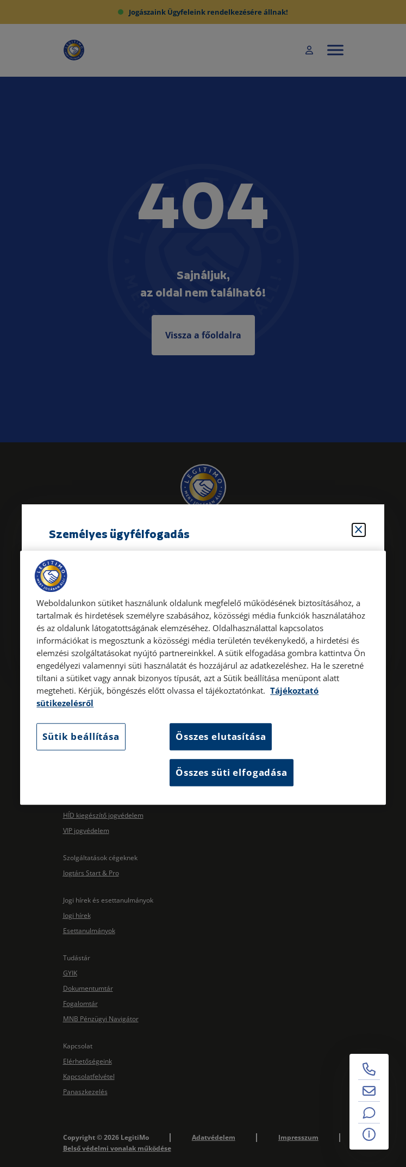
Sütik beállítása (80, 737)
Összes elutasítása (221, 737)
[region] (202, 678)
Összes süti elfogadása (231, 772)
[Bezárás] (358, 529)
